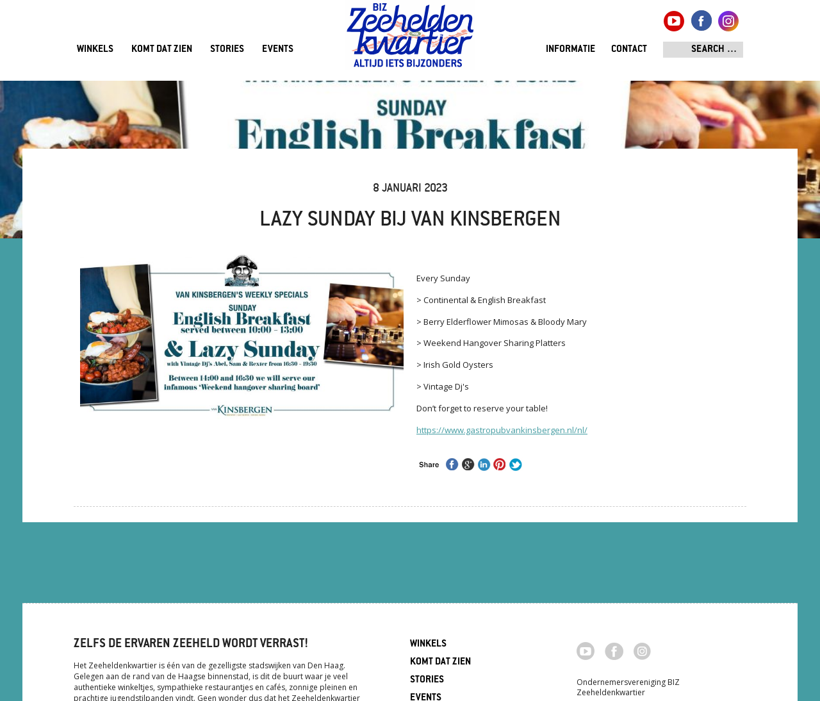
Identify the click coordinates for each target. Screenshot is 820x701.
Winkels (95, 49)
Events (277, 49)
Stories (227, 49)
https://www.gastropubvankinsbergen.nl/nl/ (501, 430)
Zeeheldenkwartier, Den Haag (410, 40)
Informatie (570, 49)
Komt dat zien (161, 49)
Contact (629, 49)
